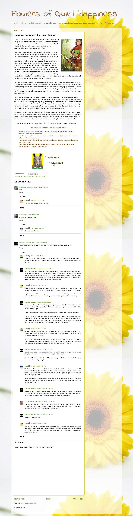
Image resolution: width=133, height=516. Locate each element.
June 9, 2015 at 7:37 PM (44, 349)
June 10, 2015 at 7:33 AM (45, 389)
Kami (21, 214)
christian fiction (32, 176)
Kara (26, 200)
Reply (21, 192)
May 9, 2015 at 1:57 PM (38, 228)
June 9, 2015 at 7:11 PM (38, 328)
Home (48, 499)
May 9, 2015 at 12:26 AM (40, 187)
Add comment (19, 442)
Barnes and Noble (59, 128)
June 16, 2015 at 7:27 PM (39, 423)
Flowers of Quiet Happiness (64, 14)
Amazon (45, 128)
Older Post (78, 499)
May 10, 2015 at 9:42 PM (39, 242)
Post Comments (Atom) (30, 503)
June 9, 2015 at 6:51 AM (44, 302)
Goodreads (35, 128)
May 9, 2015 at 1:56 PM (38, 200)
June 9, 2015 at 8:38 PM (38, 366)
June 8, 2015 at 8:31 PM (38, 285)
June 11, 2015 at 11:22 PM (46, 401)
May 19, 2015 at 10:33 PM (45, 268)
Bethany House (47, 123)
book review (23, 176)
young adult (41, 176)
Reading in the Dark (26, 187)
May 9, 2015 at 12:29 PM (31, 214)
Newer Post (19, 499)
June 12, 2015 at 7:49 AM (45, 414)
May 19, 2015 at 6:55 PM (38, 256)
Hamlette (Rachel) (25, 242)
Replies (24, 197)
